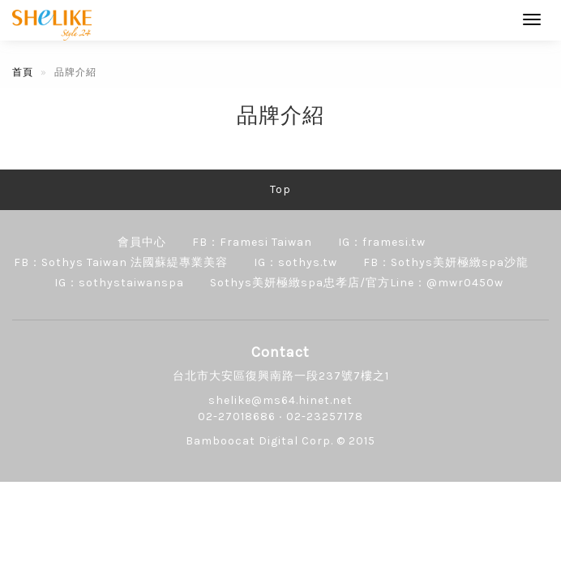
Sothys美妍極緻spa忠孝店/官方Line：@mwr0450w (356, 283)
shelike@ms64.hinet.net (280, 400)
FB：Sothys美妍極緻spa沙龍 (446, 262)
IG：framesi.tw (382, 242)
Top (280, 189)
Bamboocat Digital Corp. (259, 441)
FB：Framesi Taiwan (252, 242)
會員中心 (142, 242)
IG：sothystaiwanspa (119, 283)
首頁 (22, 72)
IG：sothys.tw (295, 262)
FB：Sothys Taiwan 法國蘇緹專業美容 (121, 262)
